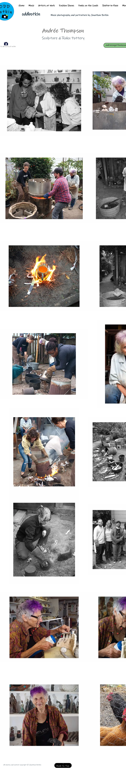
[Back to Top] (63, 765)
